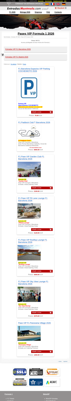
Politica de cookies (63, 384)
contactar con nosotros (14, 313)
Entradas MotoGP (13, 363)
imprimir (65, 246)
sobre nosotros (12, 311)
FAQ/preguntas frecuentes (16, 315)
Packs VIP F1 (53, 338)
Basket (60, 8)
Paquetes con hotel (58, 1)
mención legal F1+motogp (28, 387)
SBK (65, 1)
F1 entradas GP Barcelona (16, 302)
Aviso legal (41, 384)
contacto (58, 12)
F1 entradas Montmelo (14, 300)
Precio (24, 64)
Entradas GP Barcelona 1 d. (16, 365)
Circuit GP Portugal (52, 322)
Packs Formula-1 (55, 331)
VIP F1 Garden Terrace (15, 340)
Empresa (38, 12)
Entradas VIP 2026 (15, 37)
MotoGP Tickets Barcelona (16, 377)
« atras (59, 246)
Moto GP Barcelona (52, 297)
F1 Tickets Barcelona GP (15, 374)
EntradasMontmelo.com (18, 399)
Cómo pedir (11, 318)
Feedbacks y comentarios (15, 320)
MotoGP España (51, 290)
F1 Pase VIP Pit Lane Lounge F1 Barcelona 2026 (51, 123)
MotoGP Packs (51, 286)
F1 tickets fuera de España (16, 293)
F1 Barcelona (11, 288)
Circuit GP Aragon (52, 315)
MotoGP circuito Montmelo (54, 295)
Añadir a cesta (17, 112)
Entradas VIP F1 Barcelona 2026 (18, 49)
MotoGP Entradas (52, 283)
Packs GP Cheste (55, 347)
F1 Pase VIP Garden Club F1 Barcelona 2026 (19, 123)
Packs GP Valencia (55, 352)
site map (50, 387)
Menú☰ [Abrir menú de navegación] (9, 4)
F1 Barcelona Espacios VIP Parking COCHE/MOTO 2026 (19, 70)
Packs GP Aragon (55, 340)
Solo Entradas (48, 1)
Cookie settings (31, 395)
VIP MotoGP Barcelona (15, 333)
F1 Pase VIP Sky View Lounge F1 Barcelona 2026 (51, 165)
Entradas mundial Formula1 (16, 370)
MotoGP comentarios (53, 293)
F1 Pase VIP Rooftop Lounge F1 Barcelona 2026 (19, 165)
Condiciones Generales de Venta (29, 384)
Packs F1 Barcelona (56, 336)
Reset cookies (40, 395)
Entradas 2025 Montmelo (13, 384)
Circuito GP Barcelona (53, 313)
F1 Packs (10, 286)
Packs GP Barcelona (56, 343)
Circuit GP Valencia (52, 318)
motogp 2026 (25, 12)
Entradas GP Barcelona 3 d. (16, 367)
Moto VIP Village (51, 302)
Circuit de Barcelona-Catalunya (56, 311)
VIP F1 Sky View (12, 343)
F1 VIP (9, 295)
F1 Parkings (11, 290)
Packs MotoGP (54, 333)
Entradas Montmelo (13, 358)
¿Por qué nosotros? (42, 387)
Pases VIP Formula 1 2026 (27, 37)
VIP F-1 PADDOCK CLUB (15, 336)
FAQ (48, 12)
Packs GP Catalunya (56, 345)
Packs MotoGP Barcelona (57, 356)
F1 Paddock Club (13, 297)
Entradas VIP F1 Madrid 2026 (16, 57)
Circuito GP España (52, 320)
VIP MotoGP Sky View (14, 349)
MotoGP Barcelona (52, 288)
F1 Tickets (10, 283)
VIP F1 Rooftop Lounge (15, 345)
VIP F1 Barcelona (13, 331)
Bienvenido (40, 1)
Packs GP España (55, 349)
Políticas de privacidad (51, 384)
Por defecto (13, 64)
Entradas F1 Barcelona (15, 372)
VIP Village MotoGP (13, 338)
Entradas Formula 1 (13, 361)
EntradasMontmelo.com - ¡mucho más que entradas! (55, 399)
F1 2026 (12, 12)
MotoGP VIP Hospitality (53, 300)
